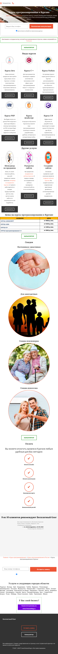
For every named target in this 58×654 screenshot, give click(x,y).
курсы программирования (14, 15)
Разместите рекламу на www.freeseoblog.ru (29, 607)
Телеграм (29, 41)
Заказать (9, 95)
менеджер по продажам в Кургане (9, 183)
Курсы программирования (18, 557)
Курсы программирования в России (38, 557)
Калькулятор (5, 3)
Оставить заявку (29, 628)
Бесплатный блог (9, 619)
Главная (5, 557)
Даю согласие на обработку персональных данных (29, 31)
